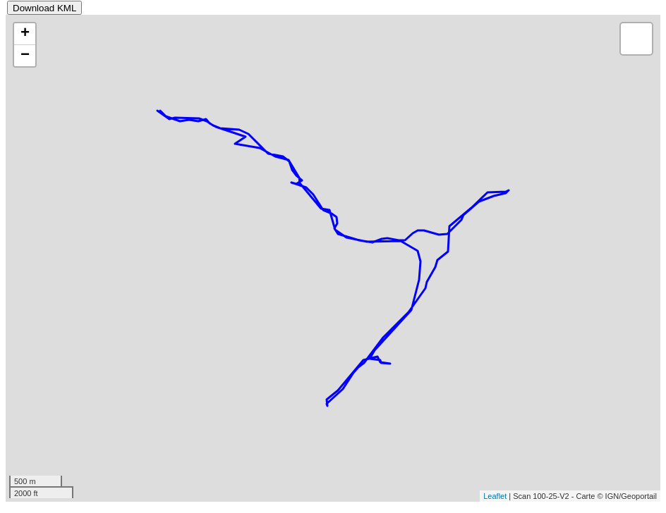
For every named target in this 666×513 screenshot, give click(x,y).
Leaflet (495, 496)
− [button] (25, 55)
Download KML (44, 8)
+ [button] (25, 33)
